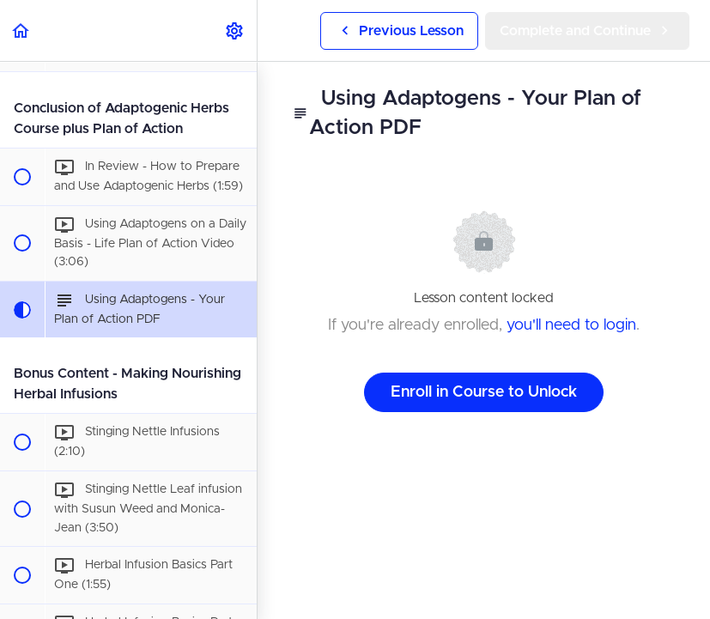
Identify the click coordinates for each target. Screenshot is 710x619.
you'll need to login (571, 325)
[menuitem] (235, 30)
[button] (21, 30)
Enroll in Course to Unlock (484, 392)
